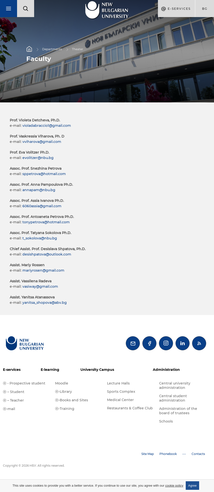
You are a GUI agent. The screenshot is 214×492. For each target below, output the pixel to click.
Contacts (198, 454)
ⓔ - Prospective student (24, 383)
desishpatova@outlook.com (46, 254)
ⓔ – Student (13, 392)
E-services (11, 369)
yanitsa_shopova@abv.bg (44, 302)
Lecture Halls (118, 383)
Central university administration (174, 385)
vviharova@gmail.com (41, 141)
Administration (166, 369)
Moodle (61, 383)
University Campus (97, 369)
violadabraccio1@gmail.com (46, 125)
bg (204, 8)
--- (184, 454)
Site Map (147, 454)
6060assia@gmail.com (41, 206)
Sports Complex (121, 391)
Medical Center (120, 400)
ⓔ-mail (9, 409)
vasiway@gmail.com (40, 286)
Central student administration (173, 398)
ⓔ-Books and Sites (71, 400)
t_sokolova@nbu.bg (39, 238)
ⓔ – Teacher (13, 400)
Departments (52, 49)
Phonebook (168, 454)
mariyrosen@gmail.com (43, 270)
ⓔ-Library (63, 391)
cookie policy (174, 485)
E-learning (50, 369)
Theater (77, 49)
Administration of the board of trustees (178, 410)
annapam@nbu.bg (38, 190)
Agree (192, 485)
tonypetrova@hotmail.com (46, 222)
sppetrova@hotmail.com (44, 174)
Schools (166, 421)
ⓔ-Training (64, 408)
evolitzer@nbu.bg (38, 158)
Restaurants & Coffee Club (130, 408)
